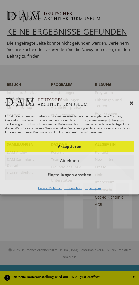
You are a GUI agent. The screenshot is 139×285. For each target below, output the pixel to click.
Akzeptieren (69, 146)
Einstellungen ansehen (69, 174)
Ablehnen (69, 160)
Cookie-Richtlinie (50, 188)
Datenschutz (73, 188)
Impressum (93, 188)
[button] (131, 103)
